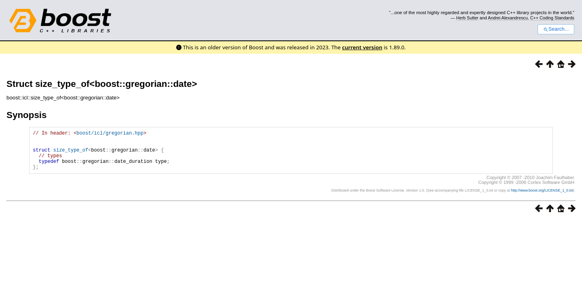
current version (362, 47)
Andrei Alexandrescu (508, 17)
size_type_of (70, 154)
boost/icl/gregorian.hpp (109, 134)
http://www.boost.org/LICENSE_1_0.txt (542, 199)
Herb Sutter (467, 17)
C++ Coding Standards (552, 17)
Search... (556, 29)
